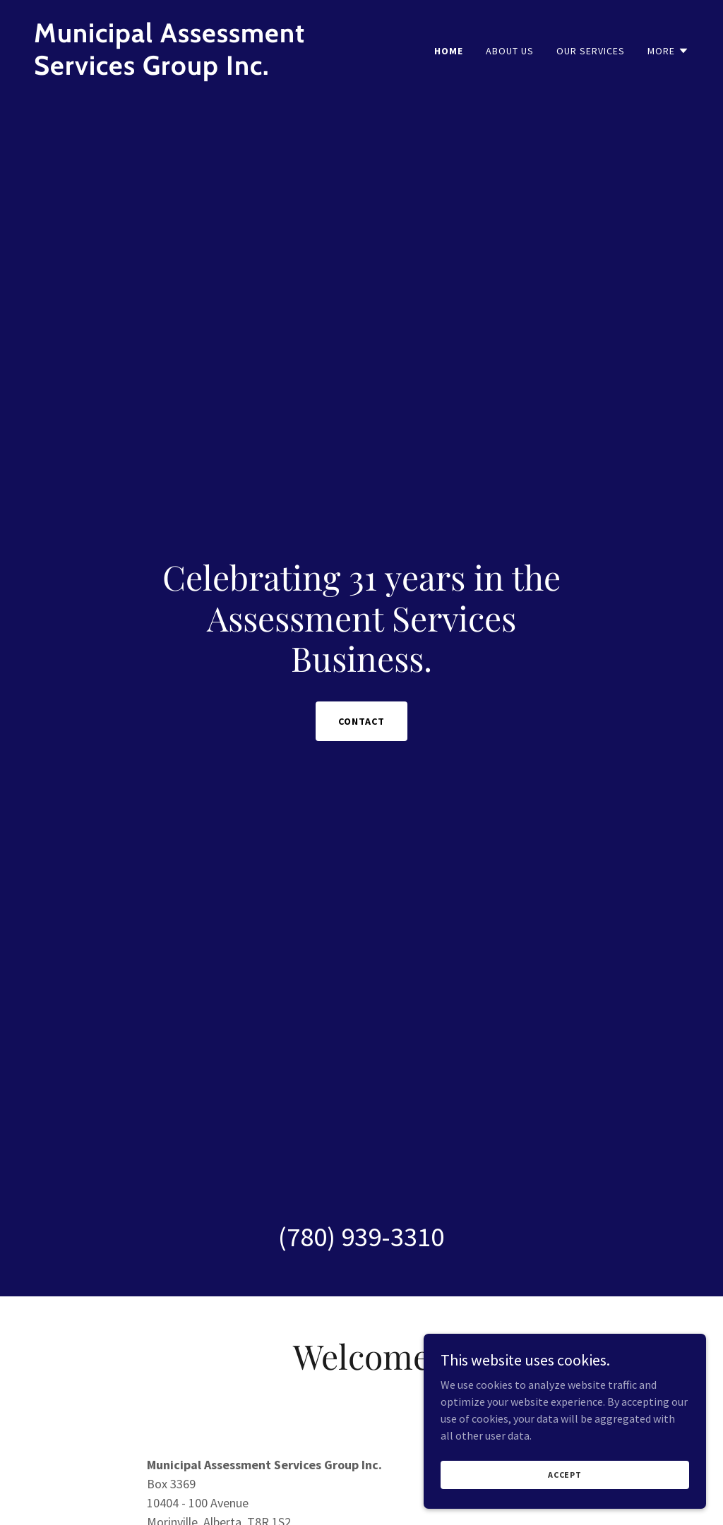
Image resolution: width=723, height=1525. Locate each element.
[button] (668, 50)
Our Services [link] (590, 50)
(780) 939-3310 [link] (361, 1236)
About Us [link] (510, 50)
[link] (192, 71)
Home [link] (448, 50)
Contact (361, 721)
